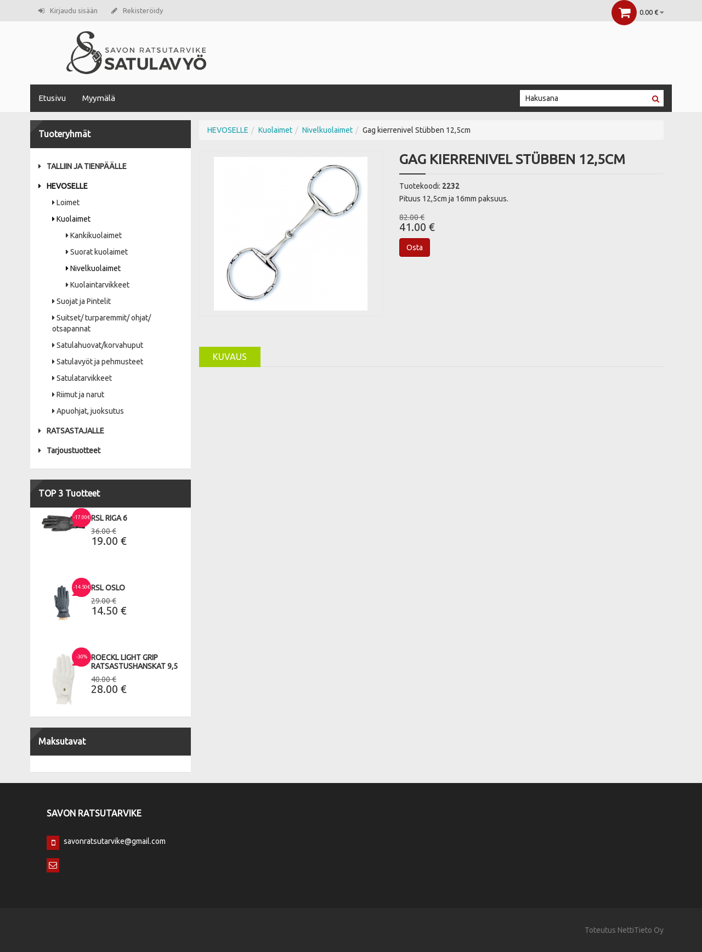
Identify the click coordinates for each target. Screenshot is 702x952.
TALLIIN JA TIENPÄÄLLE (82, 166)
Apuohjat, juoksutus (88, 411)
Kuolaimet (71, 219)
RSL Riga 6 (109, 518)
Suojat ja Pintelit (81, 301)
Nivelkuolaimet (93, 268)
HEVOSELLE (63, 186)
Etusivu (52, 98)
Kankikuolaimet (94, 235)
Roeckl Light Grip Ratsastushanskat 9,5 (134, 662)
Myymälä (98, 98)
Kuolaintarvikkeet (97, 284)
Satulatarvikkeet (82, 378)
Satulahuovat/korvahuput (97, 345)
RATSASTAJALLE (71, 430)
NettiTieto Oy (641, 930)
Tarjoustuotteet (69, 450)
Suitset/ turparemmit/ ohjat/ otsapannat (101, 323)
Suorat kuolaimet (97, 251)
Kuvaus (230, 357)
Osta (414, 247)
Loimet (66, 202)
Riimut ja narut (78, 394)
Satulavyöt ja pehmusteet (97, 361)
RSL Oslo (108, 587)
